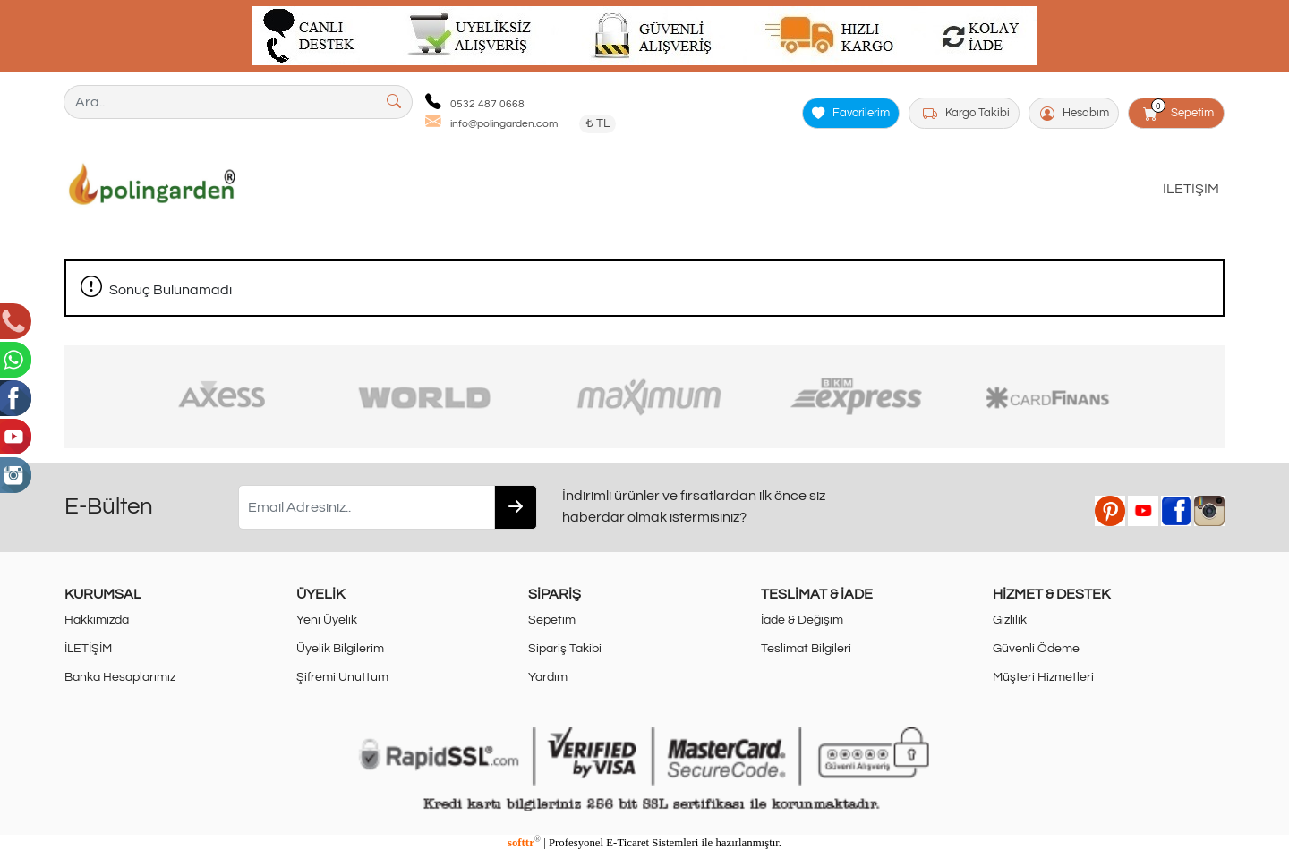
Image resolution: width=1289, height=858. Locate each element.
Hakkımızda (96, 619)
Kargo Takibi (966, 113)
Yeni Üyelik (326, 619)
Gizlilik (1010, 619)
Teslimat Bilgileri (806, 648)
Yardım (548, 677)
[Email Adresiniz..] (366, 507)
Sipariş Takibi (565, 648)
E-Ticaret (627, 843)
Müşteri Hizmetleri (1043, 677)
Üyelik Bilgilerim (340, 648)
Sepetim (1179, 110)
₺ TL (597, 123)
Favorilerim (851, 113)
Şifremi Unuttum (342, 677)
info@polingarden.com (504, 124)
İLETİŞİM (1191, 189)
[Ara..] (220, 102)
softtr (524, 843)
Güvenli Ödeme (1036, 648)
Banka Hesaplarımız (119, 677)
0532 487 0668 (487, 104)
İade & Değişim (802, 619)
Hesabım (1074, 113)
